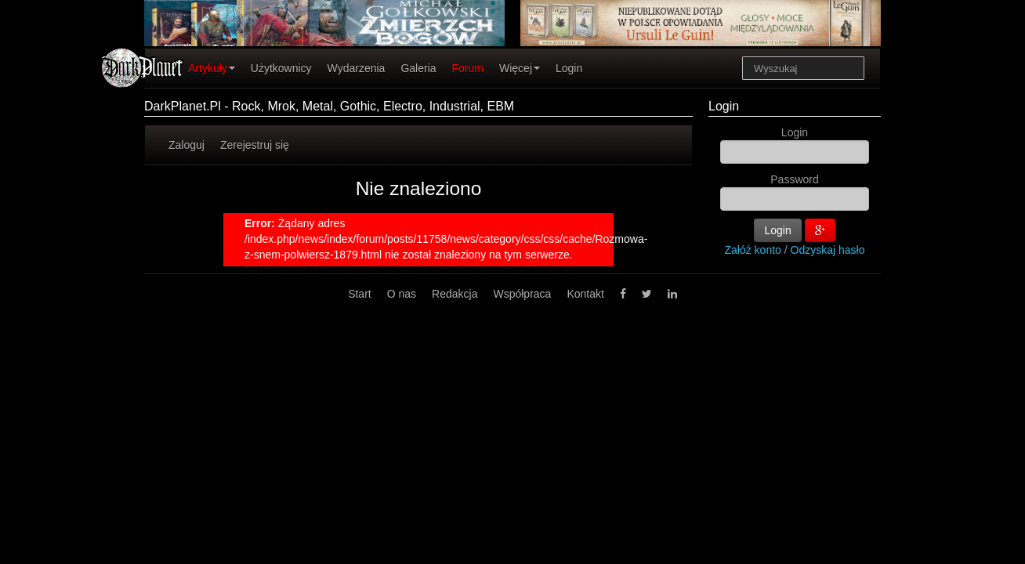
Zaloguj (186, 145)
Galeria (418, 68)
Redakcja (454, 293)
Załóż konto (753, 250)
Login (569, 68)
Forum (468, 68)
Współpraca (522, 293)
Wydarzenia (357, 68)
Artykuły (211, 68)
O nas (401, 293)
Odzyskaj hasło (828, 250)
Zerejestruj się (254, 145)
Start (359, 293)
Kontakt (585, 293)
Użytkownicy (281, 68)
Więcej (519, 68)
